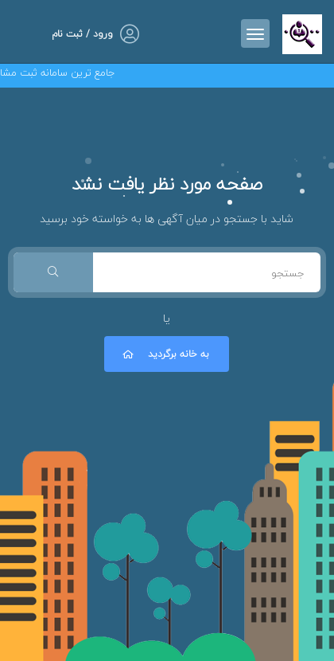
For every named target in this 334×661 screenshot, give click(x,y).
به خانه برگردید (164, 354)
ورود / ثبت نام (82, 33)
